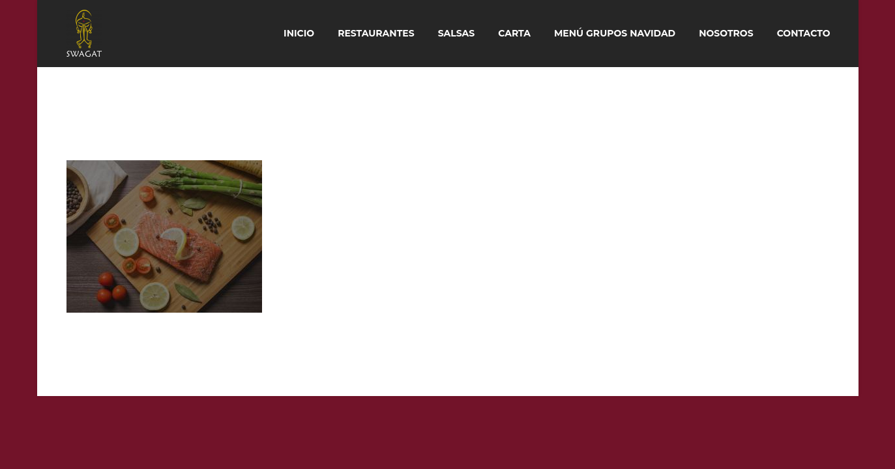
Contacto (803, 33)
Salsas (456, 33)
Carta (514, 33)
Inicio (299, 33)
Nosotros (726, 33)
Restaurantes (376, 33)
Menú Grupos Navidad (614, 33)
